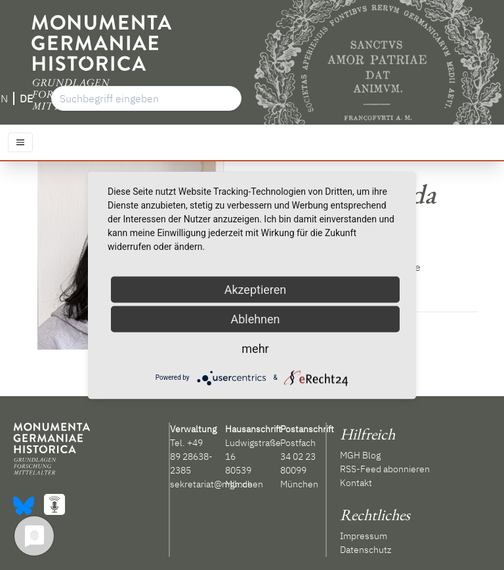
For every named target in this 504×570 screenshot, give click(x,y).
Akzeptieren (255, 289)
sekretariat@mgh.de (211, 484)
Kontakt (356, 483)
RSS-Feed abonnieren (385, 469)
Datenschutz (365, 550)
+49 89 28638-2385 (191, 456)
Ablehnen (255, 318)
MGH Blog (360, 455)
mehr (255, 348)
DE (26, 98)
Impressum (363, 536)
